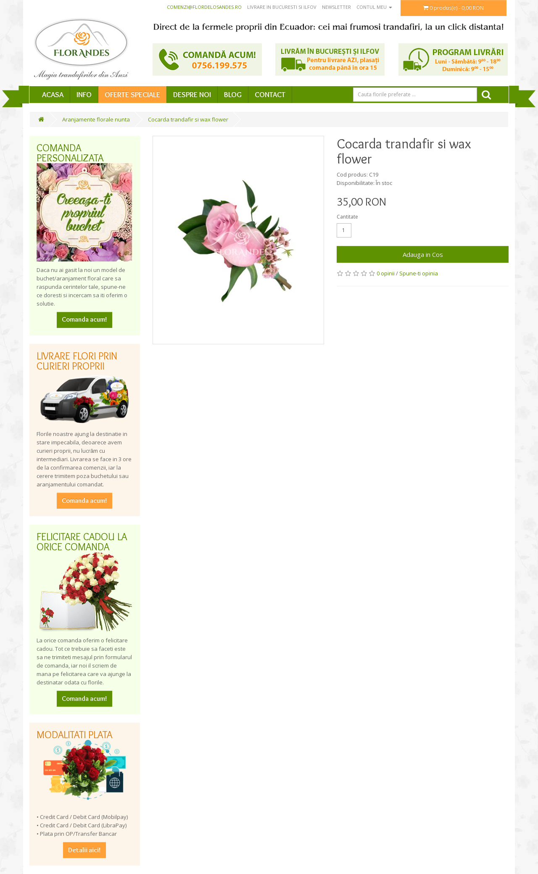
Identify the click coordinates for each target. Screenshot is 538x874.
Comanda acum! (84, 319)
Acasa (52, 94)
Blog (233, 94)
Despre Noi (192, 94)
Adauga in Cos (423, 254)
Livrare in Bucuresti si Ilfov (281, 7)
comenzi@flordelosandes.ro (204, 7)
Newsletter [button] (336, 7)
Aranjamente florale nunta (96, 119)
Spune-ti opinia (418, 273)
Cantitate (347, 216)
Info (84, 94)
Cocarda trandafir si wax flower (188, 119)
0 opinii (386, 273)
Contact (270, 94)
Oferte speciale (132, 94)
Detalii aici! (84, 850)
